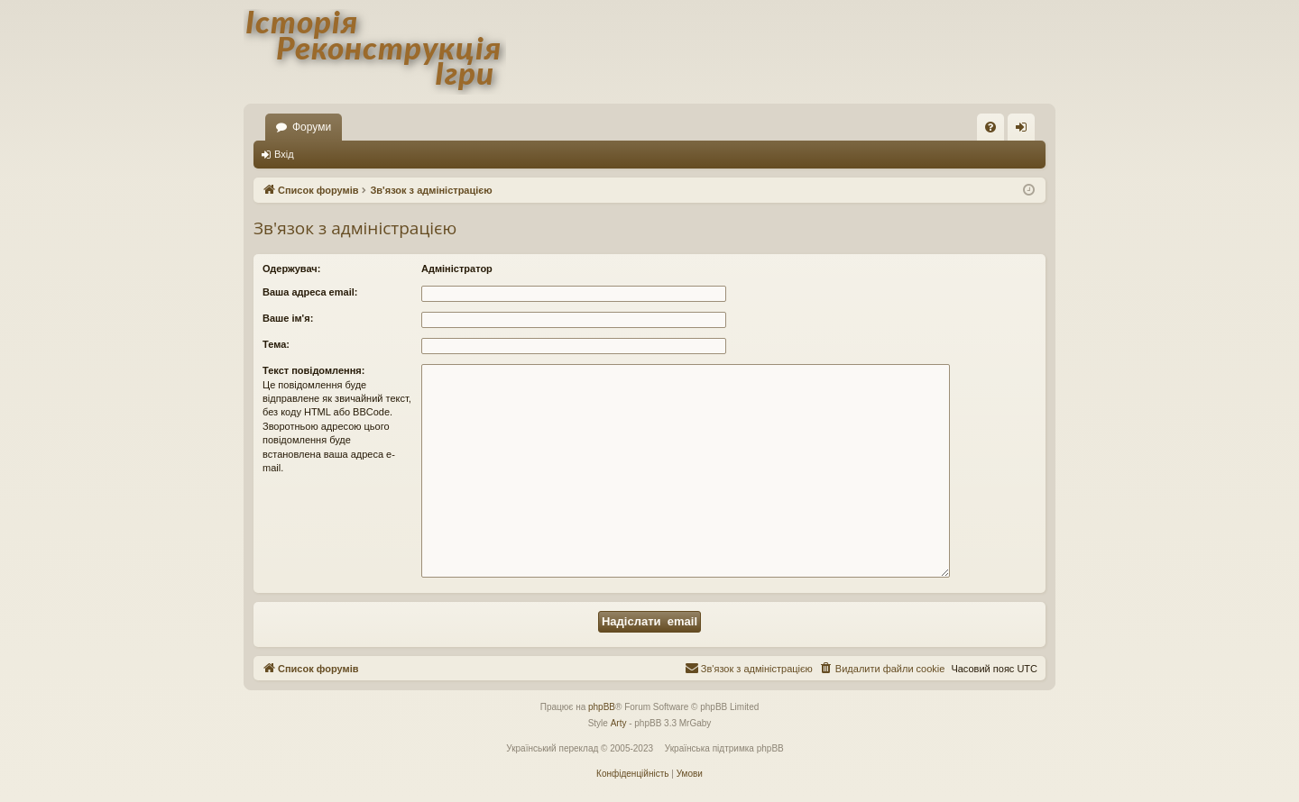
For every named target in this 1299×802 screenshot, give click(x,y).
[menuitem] (990, 127)
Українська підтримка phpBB (724, 748)
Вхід (284, 154)
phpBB (601, 707)
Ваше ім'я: (288, 318)
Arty (619, 723)
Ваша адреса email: (310, 292)
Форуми (311, 127)
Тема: (276, 344)
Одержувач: (291, 268)
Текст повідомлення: (313, 370)
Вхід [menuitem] (1027, 131)
